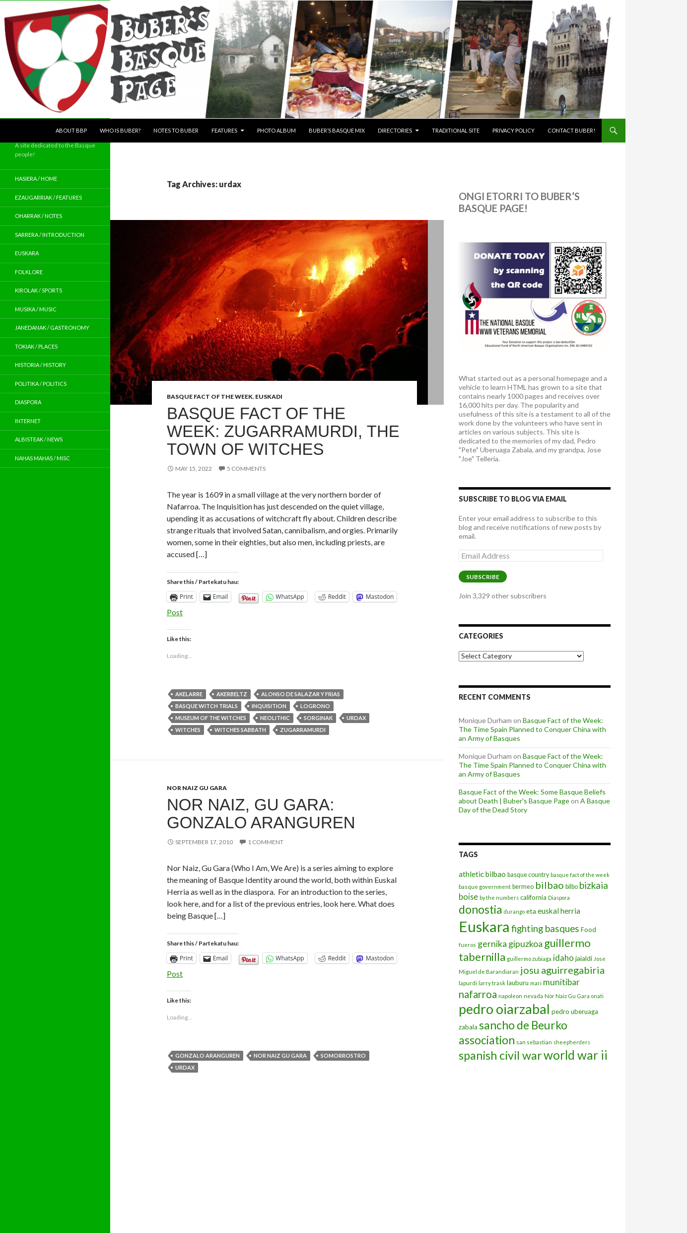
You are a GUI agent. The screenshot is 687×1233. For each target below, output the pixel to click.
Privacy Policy (513, 130)
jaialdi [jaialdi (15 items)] (583, 958)
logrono (315, 706)
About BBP (71, 130)
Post (175, 611)
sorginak (318, 718)
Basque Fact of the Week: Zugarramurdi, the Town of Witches (283, 431)
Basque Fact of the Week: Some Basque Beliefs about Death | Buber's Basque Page (532, 796)
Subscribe (482, 576)
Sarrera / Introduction (49, 234)
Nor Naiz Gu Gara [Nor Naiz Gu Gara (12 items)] (567, 996)
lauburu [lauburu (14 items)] (518, 983)
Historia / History (40, 365)
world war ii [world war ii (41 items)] (576, 1055)
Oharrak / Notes (38, 216)
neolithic (275, 718)
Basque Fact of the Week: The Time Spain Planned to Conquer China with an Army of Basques (532, 729)
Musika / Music (36, 309)
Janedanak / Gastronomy (52, 327)
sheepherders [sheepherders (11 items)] (571, 1042)
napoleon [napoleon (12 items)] (510, 996)
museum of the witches (210, 718)
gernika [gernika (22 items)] (492, 943)
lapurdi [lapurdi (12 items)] (468, 983)
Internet (28, 421)
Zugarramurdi (303, 729)
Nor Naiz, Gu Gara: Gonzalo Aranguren (261, 814)
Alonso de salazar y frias (300, 694)
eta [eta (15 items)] (531, 911)
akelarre (189, 694)
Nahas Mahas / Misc (42, 458)
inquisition (269, 706)
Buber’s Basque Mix (337, 130)
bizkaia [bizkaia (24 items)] (593, 885)
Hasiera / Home (36, 178)
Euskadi (268, 396)
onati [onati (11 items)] (597, 996)
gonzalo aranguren (207, 1055)
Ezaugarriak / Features (48, 197)
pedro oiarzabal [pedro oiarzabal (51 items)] (504, 1009)
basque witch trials (206, 706)
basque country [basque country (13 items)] (528, 874)
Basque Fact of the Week (210, 396)
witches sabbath (240, 729)
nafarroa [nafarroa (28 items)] (478, 994)
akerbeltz (231, 694)
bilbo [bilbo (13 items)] (571, 886)
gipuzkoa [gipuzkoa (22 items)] (525, 943)
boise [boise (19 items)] (468, 896)
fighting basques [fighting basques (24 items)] (545, 928)
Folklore (29, 272)
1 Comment (265, 842)
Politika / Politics (41, 383)
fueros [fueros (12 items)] (467, 945)
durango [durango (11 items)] (514, 911)
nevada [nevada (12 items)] (533, 996)
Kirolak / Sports (38, 290)
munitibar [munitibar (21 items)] (561, 982)
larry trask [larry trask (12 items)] (492, 983)
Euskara (27, 253)
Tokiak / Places (36, 346)
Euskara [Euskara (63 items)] (484, 926)
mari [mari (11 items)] (536, 983)
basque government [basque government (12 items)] (485, 886)
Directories (395, 130)
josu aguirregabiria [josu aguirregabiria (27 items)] (562, 970)
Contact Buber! (571, 130)
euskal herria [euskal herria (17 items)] (559, 910)
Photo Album (276, 130)
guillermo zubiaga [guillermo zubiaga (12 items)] (529, 958)
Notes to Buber (176, 130)
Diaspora (28, 402)
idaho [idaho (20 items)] (563, 957)
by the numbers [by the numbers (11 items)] (499, 897)
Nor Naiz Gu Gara (197, 788)
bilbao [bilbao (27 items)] (549, 885)
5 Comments (246, 468)
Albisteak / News (39, 439)
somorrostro (343, 1055)
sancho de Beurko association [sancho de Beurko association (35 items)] (513, 1032)
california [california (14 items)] (533, 897)
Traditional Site (456, 130)
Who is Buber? (120, 130)
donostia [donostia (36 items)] (480, 909)
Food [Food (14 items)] (588, 930)
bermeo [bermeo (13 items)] (523, 886)
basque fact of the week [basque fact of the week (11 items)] (580, 874)
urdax (356, 718)
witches (188, 729)
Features (224, 130)
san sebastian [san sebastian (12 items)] (534, 1042)
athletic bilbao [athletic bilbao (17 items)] (482, 874)
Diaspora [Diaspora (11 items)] (559, 897)
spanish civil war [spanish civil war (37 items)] (500, 1055)
